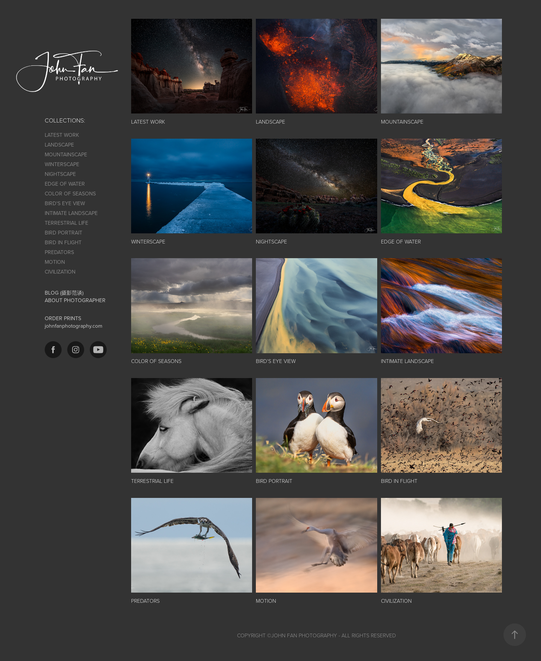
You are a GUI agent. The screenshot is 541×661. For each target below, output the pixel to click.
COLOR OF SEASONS (70, 193)
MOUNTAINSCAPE (66, 154)
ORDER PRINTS (63, 318)
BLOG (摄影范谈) (64, 292)
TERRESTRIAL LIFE (66, 223)
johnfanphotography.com (73, 326)
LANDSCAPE (59, 144)
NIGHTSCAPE (60, 174)
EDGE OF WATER (65, 184)
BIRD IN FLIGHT (63, 242)
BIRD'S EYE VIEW (65, 203)
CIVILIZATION (60, 271)
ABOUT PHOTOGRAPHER (75, 300)
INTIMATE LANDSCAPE (71, 213)
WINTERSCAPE (62, 164)
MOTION (55, 262)
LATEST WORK (62, 135)
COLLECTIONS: (65, 120)
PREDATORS (59, 252)
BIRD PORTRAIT (63, 232)
